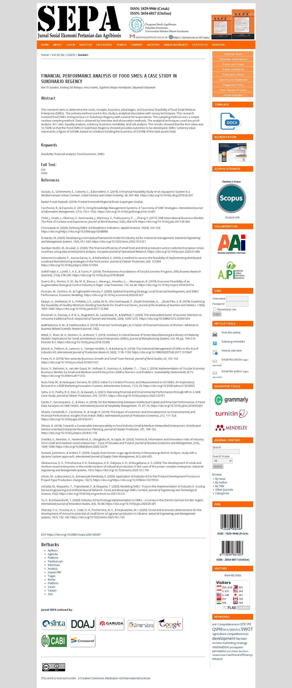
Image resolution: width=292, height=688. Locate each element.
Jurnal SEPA (49, 610)
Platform (53, 558)
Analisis (53, 568)
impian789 (54, 572)
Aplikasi (52, 550)
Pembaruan (55, 561)
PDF (43, 169)
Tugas (51, 576)
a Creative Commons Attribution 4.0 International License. (114, 678)
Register (85, 44)
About (57, 44)
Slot (50, 594)
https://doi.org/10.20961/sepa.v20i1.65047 (73, 534)
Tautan (52, 590)
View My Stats (232, 575)
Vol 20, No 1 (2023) (63, 55)
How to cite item (232, 350)
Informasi (54, 565)
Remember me (226, 309)
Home (45, 44)
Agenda (53, 554)
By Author (221, 482)
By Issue (220, 479)
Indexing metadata (233, 341)
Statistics (200, 44)
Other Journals (224, 489)
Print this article (231, 332)
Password (219, 304)
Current (137, 44)
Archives (153, 44)
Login (70, 44)
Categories (222, 493)
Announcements (176, 44)
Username (219, 298)
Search (121, 44)
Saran (51, 587)
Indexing (218, 44)
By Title (219, 486)
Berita (51, 579)
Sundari (83, 55)
